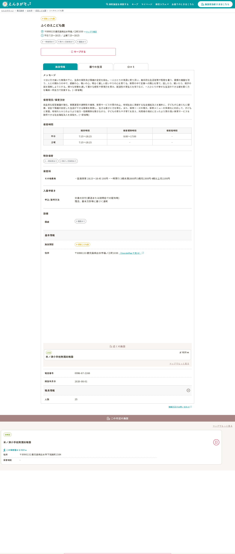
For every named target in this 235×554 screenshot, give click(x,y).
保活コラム (161, 4)
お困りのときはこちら (183, 4)
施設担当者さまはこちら (217, 4)
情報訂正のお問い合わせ (179, 407)
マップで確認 (90, 31)
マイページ (146, 4)
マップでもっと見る (179, 363)
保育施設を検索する (119, 4)
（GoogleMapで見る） (130, 253)
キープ (135, 4)
